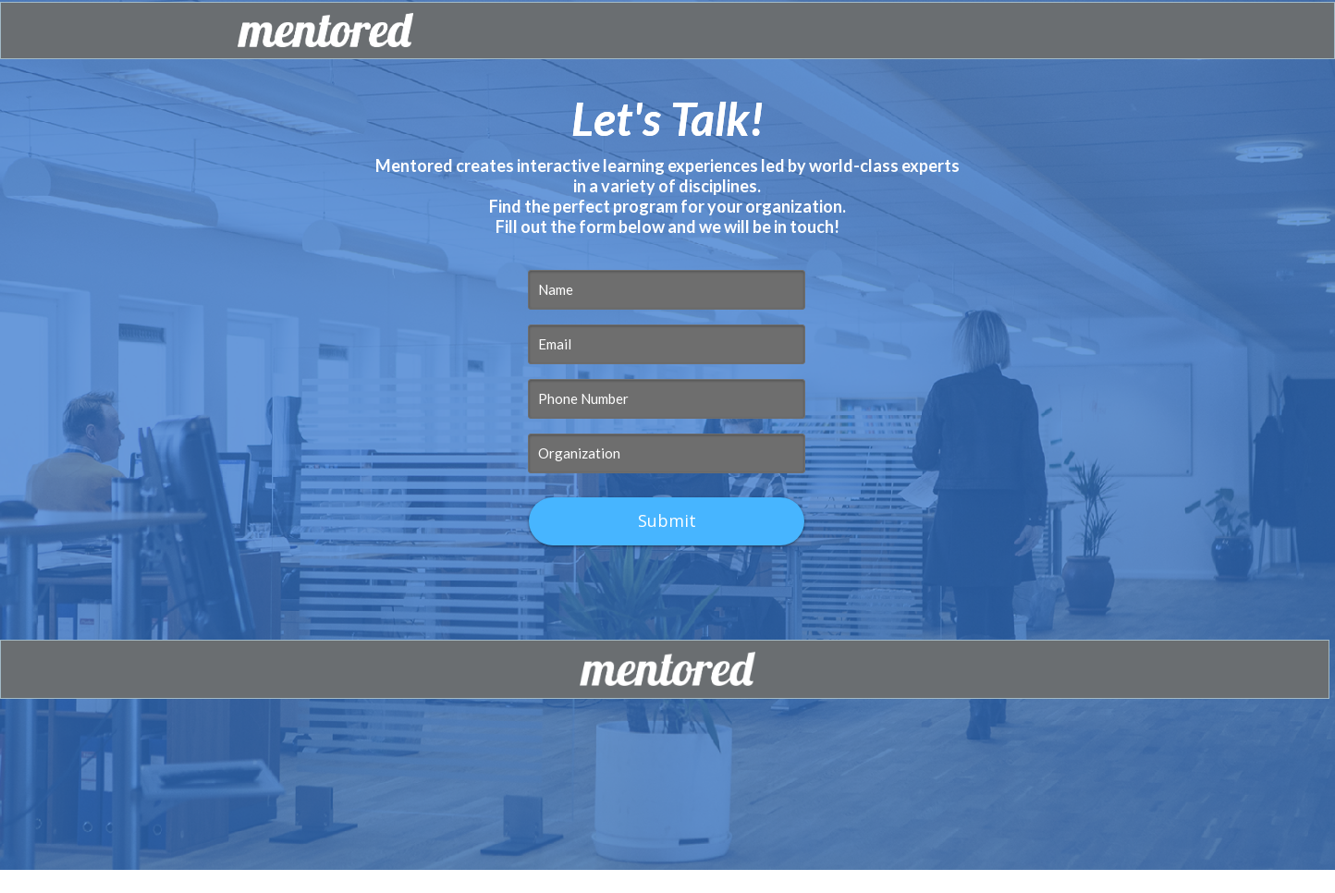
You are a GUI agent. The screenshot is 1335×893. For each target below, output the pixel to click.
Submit (667, 520)
